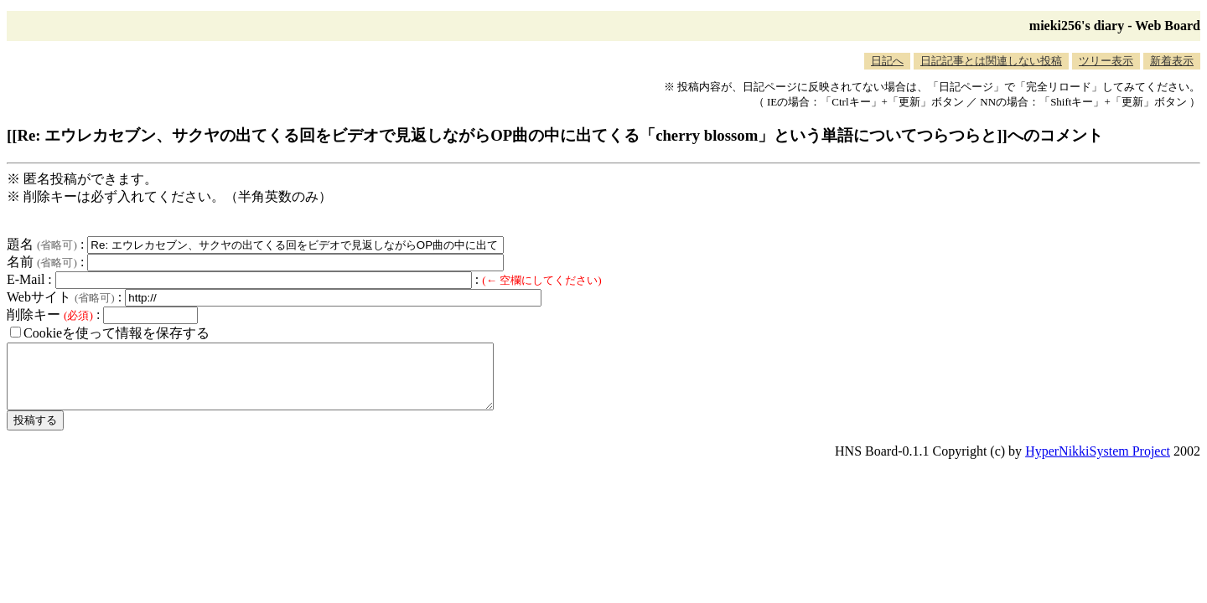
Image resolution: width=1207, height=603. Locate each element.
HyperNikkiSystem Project (1097, 463)
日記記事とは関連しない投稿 (991, 60)
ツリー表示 (1106, 60)
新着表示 (1172, 60)
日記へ (887, 60)
